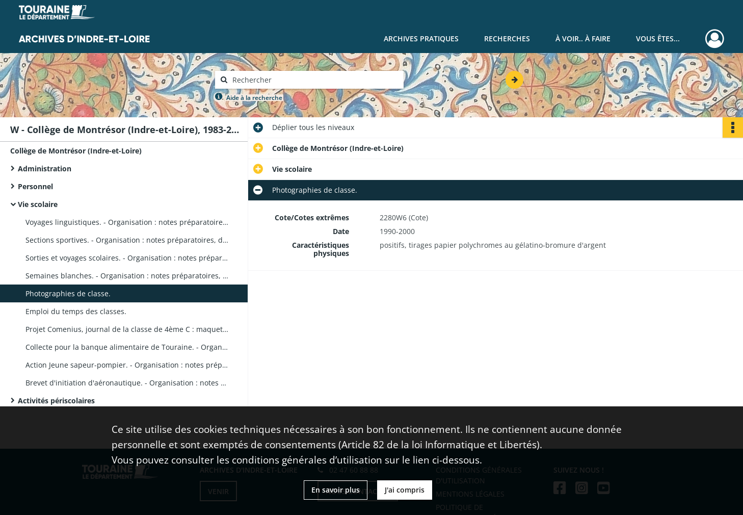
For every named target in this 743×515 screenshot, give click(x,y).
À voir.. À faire (583, 38)
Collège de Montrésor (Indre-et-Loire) (76, 151)
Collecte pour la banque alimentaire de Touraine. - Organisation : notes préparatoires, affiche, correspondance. (127, 347)
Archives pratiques (421, 38)
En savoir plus (335, 490)
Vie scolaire (38, 204)
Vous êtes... (658, 38)
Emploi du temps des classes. (75, 311)
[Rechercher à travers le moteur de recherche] (314, 79)
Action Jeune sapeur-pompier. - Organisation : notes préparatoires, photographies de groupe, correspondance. (127, 365)
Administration (44, 168)
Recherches (507, 38)
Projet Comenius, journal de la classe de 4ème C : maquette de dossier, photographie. (127, 329)
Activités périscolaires (56, 400)
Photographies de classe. (68, 293)
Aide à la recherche (254, 97)
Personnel (35, 186)
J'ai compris (404, 490)
